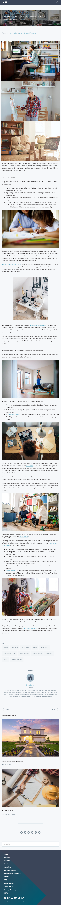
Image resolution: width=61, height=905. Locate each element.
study (5, 659)
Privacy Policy (8, 883)
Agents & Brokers (10, 870)
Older (5, 709)
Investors (7, 861)
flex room (15, 648)
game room (25, 648)
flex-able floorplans (30, 628)
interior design (37, 653)
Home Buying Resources (12, 873)
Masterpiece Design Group (38, 325)
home (35, 648)
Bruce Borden (13, 33)
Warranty (7, 857)
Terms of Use (8, 887)
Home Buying (6, 764)
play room (49, 653)
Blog (5, 879)
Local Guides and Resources (28, 33)
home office (44, 648)
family (6, 648)
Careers (6, 854)
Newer (55, 709)
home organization (9, 653)
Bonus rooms (10, 570)
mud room (29, 466)
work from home (17, 659)
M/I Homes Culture (8, 814)
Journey (6, 876)
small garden (23, 537)
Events (6, 864)
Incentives (7, 867)
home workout (24, 653)
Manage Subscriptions (12, 890)
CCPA (6, 893)
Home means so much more (11, 264)
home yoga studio (14, 414)
